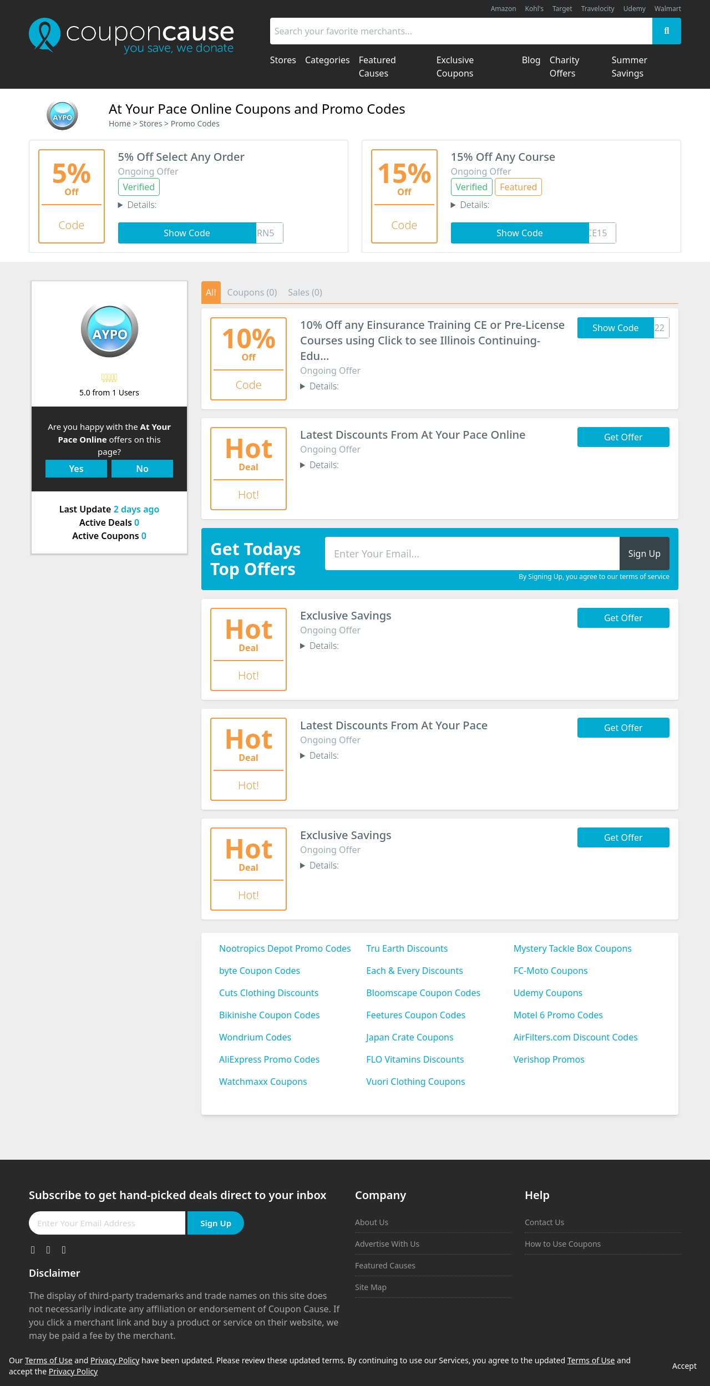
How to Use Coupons (563, 1243)
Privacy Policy (114, 1360)
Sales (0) (305, 292)
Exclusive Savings (346, 615)
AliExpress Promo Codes (269, 1059)
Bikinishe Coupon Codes (269, 1015)
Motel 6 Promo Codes (558, 1015)
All (211, 292)
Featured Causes (385, 1265)
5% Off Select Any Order (181, 156)
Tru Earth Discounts (407, 948)
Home (120, 123)
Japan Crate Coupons (409, 1037)
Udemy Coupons (548, 993)
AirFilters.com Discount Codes (576, 1037)
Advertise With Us (387, 1243)
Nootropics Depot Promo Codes (285, 948)
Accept (684, 1365)
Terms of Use (49, 1360)
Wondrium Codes (255, 1037)
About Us (371, 1222)
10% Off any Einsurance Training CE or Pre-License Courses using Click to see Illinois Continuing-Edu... (432, 340)
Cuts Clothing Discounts (268, 993)
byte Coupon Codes (259, 970)
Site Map (371, 1287)
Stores (150, 123)
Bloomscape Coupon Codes (423, 993)
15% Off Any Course (503, 156)
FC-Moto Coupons (551, 970)
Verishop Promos (549, 1059)
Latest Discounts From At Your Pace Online (413, 434)
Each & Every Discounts (414, 970)
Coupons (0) (252, 292)
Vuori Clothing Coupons (415, 1081)
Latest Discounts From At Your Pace (394, 725)
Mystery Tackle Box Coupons (573, 948)
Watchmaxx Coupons (263, 1081)
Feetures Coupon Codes (415, 1015)
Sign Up (215, 1222)
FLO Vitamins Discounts (415, 1059)
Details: (141, 205)
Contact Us (544, 1222)
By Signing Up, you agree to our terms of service (594, 576)
